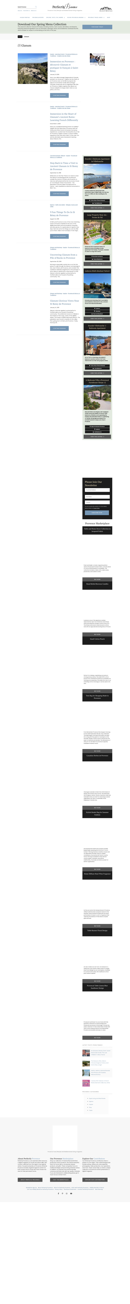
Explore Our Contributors (95, 1180)
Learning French (60, 54)
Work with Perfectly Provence (79, 1187)
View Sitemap (99, 1189)
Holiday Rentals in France (97, 1187)
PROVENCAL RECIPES (38, 17)
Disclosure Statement (70, 1189)
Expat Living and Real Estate (97, 1098)
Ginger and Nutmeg (56, 247)
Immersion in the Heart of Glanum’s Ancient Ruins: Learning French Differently (64, 117)
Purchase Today (97, 27)
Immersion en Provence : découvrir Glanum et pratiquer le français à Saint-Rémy (64, 66)
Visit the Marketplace (61, 1180)
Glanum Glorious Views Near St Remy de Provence (64, 302)
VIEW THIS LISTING (97, 208)
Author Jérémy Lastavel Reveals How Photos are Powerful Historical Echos (100, 1072)
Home (20, 36)
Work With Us (26, 10)
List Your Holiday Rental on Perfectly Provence (40, 1189)
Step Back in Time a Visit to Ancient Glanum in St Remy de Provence (64, 166)
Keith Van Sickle (60, 205)
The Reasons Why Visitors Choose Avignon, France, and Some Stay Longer (99, 1063)
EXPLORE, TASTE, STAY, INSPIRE (54, 17)
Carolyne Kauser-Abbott (57, 155)
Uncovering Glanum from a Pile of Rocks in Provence (63, 256)
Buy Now (97, 579)
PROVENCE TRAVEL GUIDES (95, 17)
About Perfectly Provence (30, 1180)
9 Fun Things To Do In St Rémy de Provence (62, 214)
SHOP (108, 17)
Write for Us (33, 10)
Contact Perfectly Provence (86, 1189)
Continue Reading (59, 95)
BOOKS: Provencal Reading (75, 17)
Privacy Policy (96, 508)
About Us (20, 10)
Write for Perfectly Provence (62, 1187)
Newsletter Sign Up (31, 1187)
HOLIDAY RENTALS (25, 17)
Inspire (52, 54)
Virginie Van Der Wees (63, 56)
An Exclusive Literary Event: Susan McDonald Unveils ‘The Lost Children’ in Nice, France (100, 1052)
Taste (90, 1110)
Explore (52, 205)
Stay (90, 1107)
